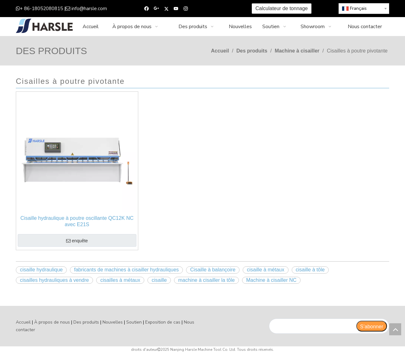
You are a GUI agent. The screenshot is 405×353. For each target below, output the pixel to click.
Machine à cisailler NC (271, 280)
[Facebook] (147, 9)
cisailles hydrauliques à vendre (54, 280)
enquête (77, 241)
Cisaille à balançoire (212, 269)
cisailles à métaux (120, 280)
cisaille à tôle (310, 269)
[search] (312, 326)
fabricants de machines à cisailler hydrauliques (126, 269)
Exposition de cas (162, 322)
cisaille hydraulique (41, 269)
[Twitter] (166, 9)
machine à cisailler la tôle (206, 280)
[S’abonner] (371, 326)
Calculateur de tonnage (281, 8)
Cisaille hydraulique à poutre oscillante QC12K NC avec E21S (77, 221)
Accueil (23, 322)
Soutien (134, 322)
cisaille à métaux (265, 269)
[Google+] (156, 9)
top (395, 329)
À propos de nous (52, 322)
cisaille (159, 280)
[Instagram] (186, 9)
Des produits (86, 322)
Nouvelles (113, 322)
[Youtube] (176, 9)
